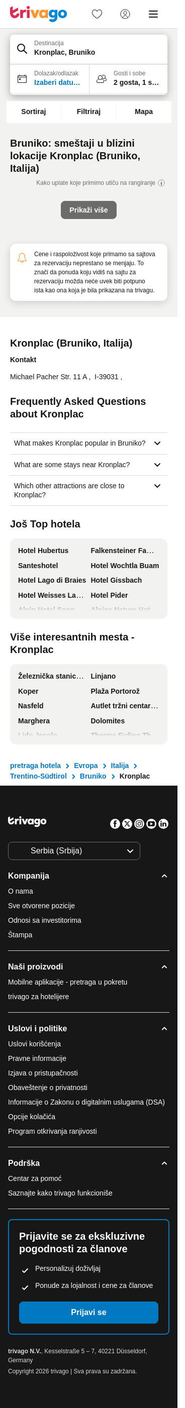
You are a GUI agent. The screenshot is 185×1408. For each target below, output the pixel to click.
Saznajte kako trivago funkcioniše (60, 1193)
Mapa (144, 111)
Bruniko (93, 776)
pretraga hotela (35, 766)
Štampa (20, 935)
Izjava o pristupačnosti (43, 1073)
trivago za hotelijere (38, 997)
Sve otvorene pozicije (41, 906)
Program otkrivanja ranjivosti (52, 1131)
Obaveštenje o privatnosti (47, 1088)
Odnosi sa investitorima (44, 920)
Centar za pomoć (35, 1178)
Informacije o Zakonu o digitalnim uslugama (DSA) (86, 1102)
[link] (97, 14)
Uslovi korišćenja (34, 1044)
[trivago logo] (38, 14)
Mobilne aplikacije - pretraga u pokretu (67, 982)
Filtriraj (89, 111)
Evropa (86, 766)
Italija (120, 766)
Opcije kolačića (32, 1117)
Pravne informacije (37, 1058)
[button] (88, 50)
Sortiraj (33, 111)
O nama (20, 891)
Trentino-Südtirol (38, 776)
